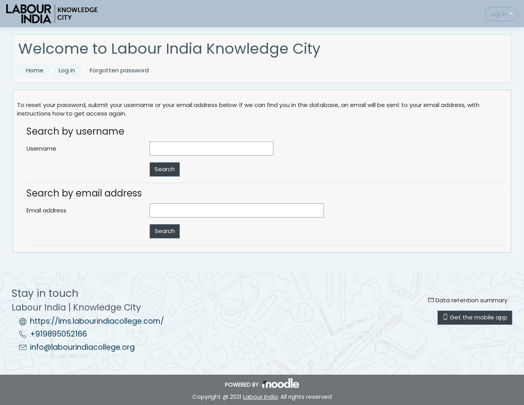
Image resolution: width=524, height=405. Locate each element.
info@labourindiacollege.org (82, 347)
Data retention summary (467, 300)
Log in (499, 14)
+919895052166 (58, 334)
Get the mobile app (474, 317)
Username (41, 148)
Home (35, 70)
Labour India (260, 397)
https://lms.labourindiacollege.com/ (97, 321)
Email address (46, 210)
